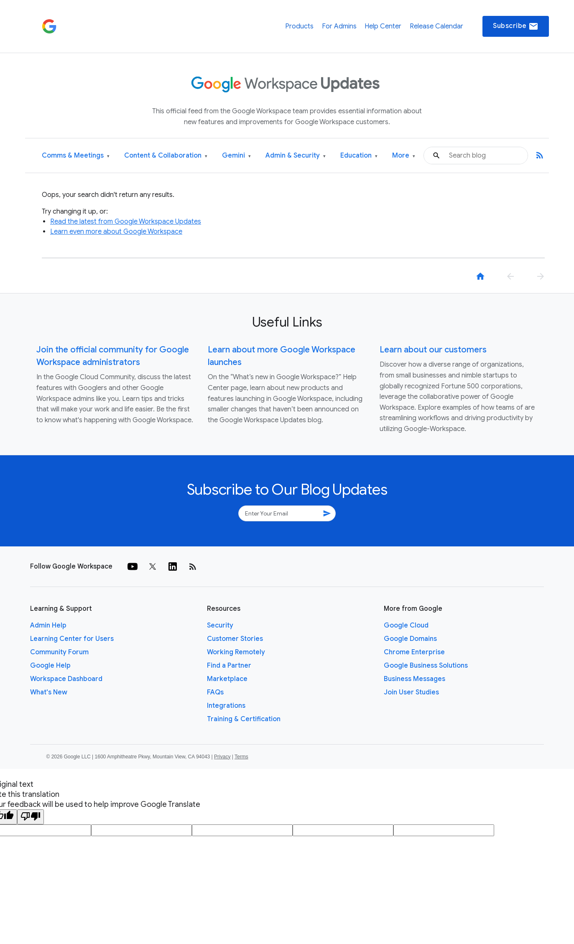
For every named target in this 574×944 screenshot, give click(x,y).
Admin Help (48, 625)
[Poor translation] (30, 816)
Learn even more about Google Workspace (116, 231)
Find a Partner (229, 665)
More (403, 156)
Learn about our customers (433, 349)
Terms (241, 757)
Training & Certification (244, 719)
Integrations (226, 706)
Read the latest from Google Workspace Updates (125, 221)
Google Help (50, 665)
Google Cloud (406, 625)
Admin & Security (295, 156)
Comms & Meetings (76, 156)
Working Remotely (236, 652)
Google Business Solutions (426, 665)
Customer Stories (235, 639)
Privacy (222, 757)
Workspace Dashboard (66, 679)
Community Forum (59, 652)
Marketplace (227, 679)
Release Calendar (436, 26)
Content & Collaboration (165, 156)
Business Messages (414, 679)
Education (359, 156)
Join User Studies (411, 692)
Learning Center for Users (72, 639)
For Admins (339, 26)
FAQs (215, 692)
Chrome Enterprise (414, 652)
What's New (48, 692)
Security (220, 625)
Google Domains (410, 639)
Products (299, 26)
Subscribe (515, 26)
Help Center (383, 26)
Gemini (236, 156)
